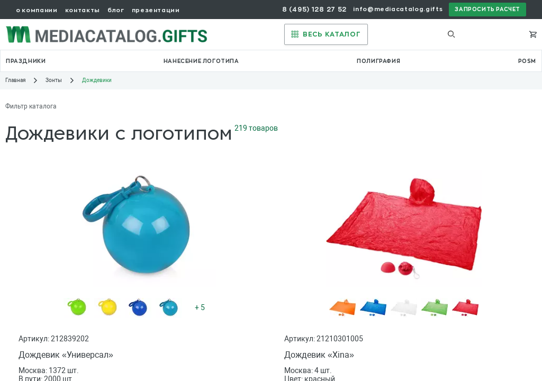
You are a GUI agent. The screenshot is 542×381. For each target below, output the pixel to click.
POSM (527, 61)
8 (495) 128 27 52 (314, 9)
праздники (26, 61)
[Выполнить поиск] (451, 34)
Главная (15, 80)
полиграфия (378, 61)
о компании (37, 10)
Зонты (54, 80)
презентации (156, 10)
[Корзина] (533, 34)
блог (115, 10)
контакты (82, 10)
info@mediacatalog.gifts (397, 9)
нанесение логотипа (201, 61)
